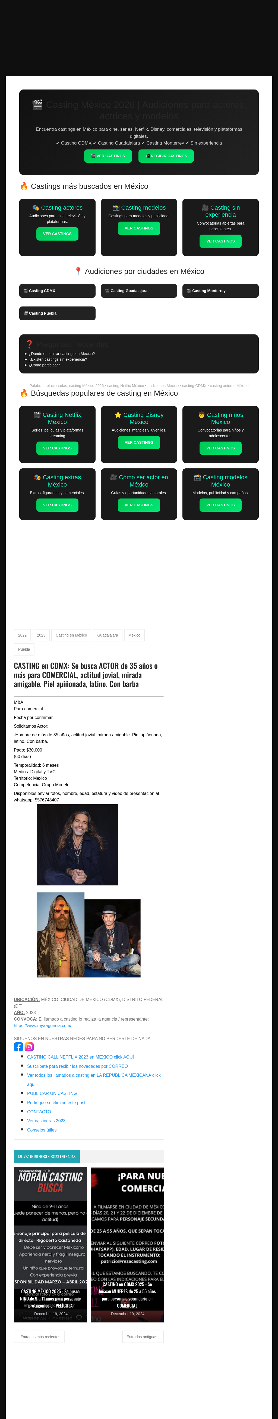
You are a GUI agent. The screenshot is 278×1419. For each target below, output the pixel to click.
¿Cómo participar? (44, 365)
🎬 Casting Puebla (39, 313)
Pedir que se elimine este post (56, 1102)
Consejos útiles (42, 1130)
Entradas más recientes (39, 1337)
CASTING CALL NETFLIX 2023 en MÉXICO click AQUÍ (80, 1057)
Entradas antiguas (142, 1337)
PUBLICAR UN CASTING (52, 1093)
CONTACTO (39, 1112)
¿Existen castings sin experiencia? (58, 359)
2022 (22, 635)
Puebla (24, 649)
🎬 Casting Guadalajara (126, 291)
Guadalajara (107, 635)
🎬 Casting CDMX (39, 291)
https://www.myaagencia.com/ (42, 1025)
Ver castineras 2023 (46, 1120)
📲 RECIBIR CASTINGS (166, 156)
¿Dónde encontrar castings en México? (62, 353)
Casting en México (71, 635)
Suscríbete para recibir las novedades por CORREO (77, 1066)
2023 (41, 635)
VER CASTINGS (57, 234)
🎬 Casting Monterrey (206, 291)
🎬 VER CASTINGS (108, 156)
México (134, 635)
